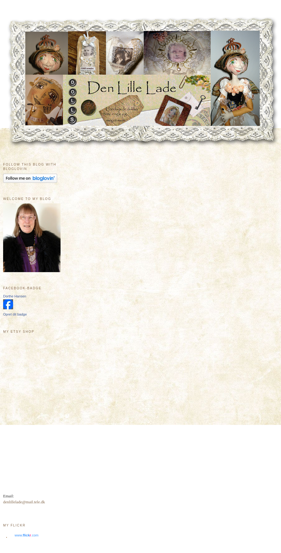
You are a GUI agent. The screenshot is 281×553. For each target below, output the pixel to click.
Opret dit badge (15, 314)
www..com (26, 535)
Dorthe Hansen (14, 296)
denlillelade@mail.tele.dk (24, 502)
